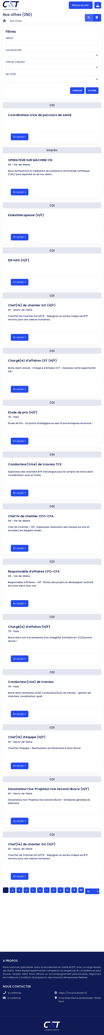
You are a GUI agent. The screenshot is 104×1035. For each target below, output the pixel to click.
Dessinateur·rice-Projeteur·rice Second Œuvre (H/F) (48, 789)
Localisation (13, 50)
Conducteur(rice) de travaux (31, 682)
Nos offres (16, 21)
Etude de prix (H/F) (22, 412)
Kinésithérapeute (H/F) (26, 215)
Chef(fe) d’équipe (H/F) (26, 737)
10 (67, 890)
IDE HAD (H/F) (18, 260)
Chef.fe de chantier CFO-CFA (31, 516)
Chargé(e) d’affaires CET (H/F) (32, 360)
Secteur (11, 74)
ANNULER (77, 90)
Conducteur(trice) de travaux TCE (35, 464)
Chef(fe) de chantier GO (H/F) (32, 305)
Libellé (9, 38)
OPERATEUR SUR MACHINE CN (30, 160)
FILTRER (92, 90)
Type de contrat (15, 62)
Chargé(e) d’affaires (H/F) (29, 627)
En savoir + (19, 136)
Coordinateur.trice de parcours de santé (39, 115)
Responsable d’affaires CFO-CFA (34, 571)
